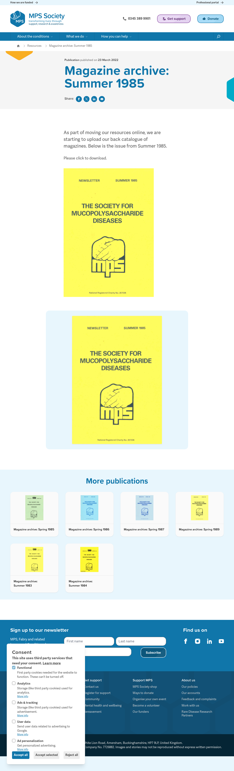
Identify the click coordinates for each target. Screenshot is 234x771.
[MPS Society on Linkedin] (209, 641)
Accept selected (46, 755)
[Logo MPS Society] (37, 18)
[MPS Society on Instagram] (197, 641)
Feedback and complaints (199, 699)
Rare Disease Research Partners (197, 713)
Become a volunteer (146, 705)
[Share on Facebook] (79, 99)
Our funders (141, 712)
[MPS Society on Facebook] (185, 641)
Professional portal (210, 2)
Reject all (71, 755)
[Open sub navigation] (34, 36)
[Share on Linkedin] (94, 99)
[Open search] (218, 36)
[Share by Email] (102, 99)
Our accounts (191, 693)
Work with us (190, 705)
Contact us (91, 687)
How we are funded (24, 2)
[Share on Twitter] (87, 99)
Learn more (52, 663)
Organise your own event (149, 699)
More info (22, 696)
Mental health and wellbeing (103, 705)
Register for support (97, 693)
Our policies (190, 687)
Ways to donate (143, 693)
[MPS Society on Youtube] (221, 641)
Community (92, 699)
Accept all (21, 755)
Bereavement (93, 712)
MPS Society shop (145, 687)
